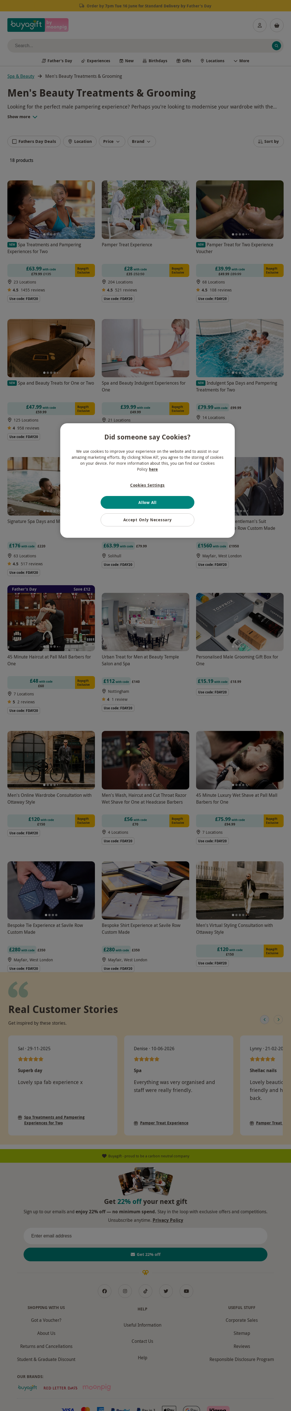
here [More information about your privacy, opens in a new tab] (153, 469)
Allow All (147, 502)
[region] (147, 480)
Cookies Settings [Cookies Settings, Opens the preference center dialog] (147, 485)
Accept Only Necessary (147, 519)
